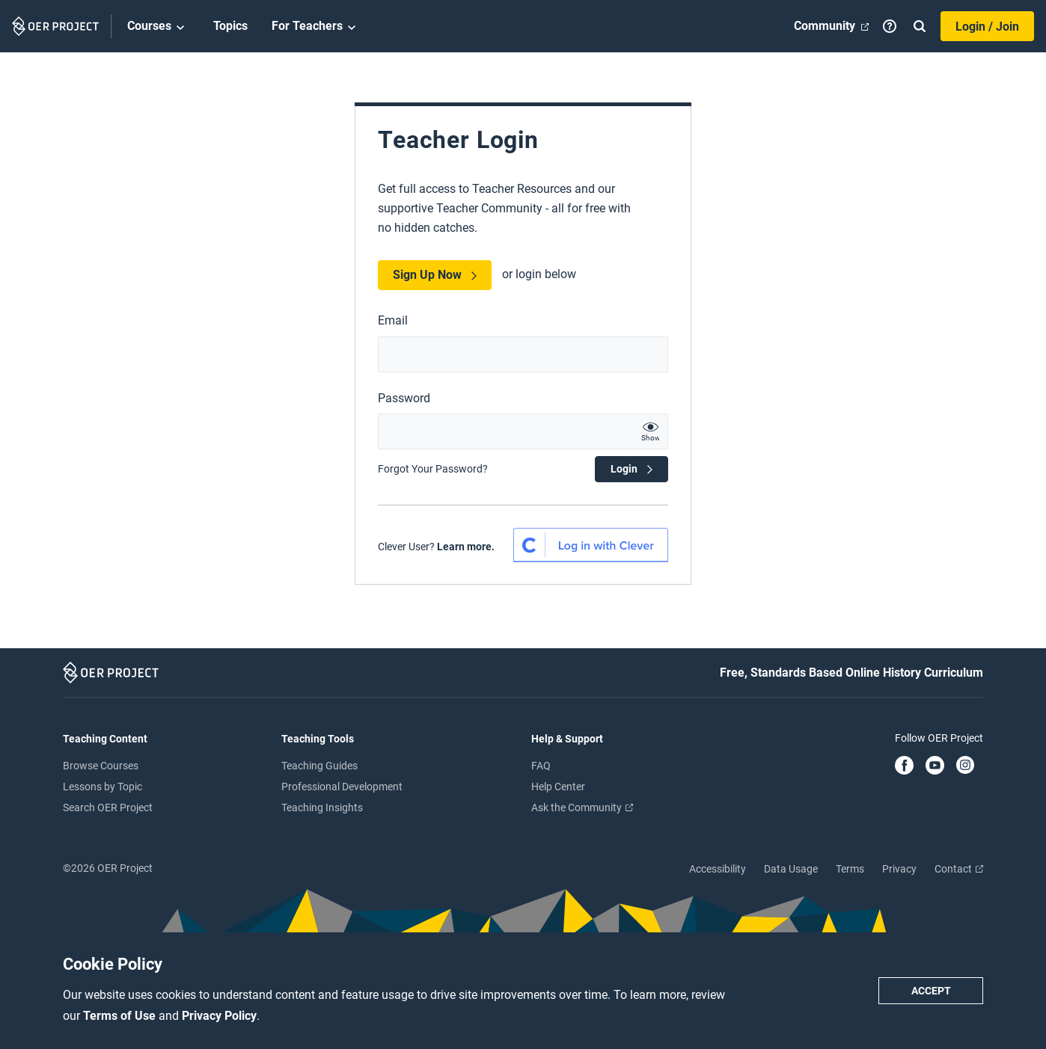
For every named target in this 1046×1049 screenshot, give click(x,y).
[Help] (890, 26)
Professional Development (342, 787)
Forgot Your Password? (433, 469)
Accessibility (717, 869)
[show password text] (650, 431)
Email (393, 320)
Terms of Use (121, 1016)
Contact (959, 869)
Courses (158, 27)
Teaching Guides (319, 766)
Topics (230, 26)
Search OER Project (108, 807)
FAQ (541, 766)
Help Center (558, 787)
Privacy (899, 869)
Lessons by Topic (102, 787)
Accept (931, 991)
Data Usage (791, 869)
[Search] (920, 26)
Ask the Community (582, 807)
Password (404, 398)
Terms (850, 869)
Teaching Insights (322, 807)
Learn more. (466, 547)
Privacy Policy (219, 1016)
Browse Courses (100, 766)
